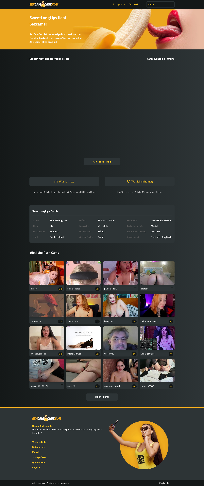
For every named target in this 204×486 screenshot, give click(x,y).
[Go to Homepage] (44, 4)
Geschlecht (136, 4)
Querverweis (38, 462)
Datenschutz (38, 447)
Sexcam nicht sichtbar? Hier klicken (49, 59)
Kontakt (36, 452)
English (36, 467)
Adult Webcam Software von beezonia (50, 483)
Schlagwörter (119, 4)
